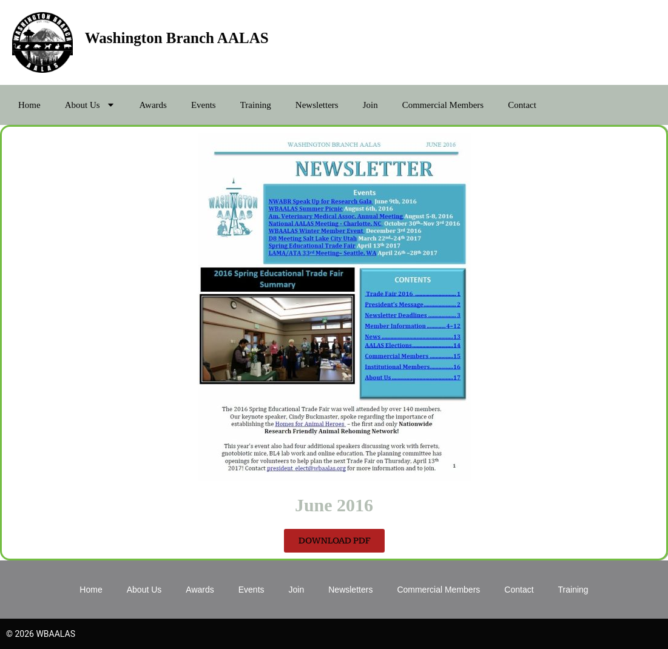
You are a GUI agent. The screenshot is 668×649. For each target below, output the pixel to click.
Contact (522, 105)
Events (203, 105)
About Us (90, 104)
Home (29, 105)
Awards (153, 105)
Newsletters (317, 105)
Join (370, 105)
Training (255, 105)
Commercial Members (443, 105)
